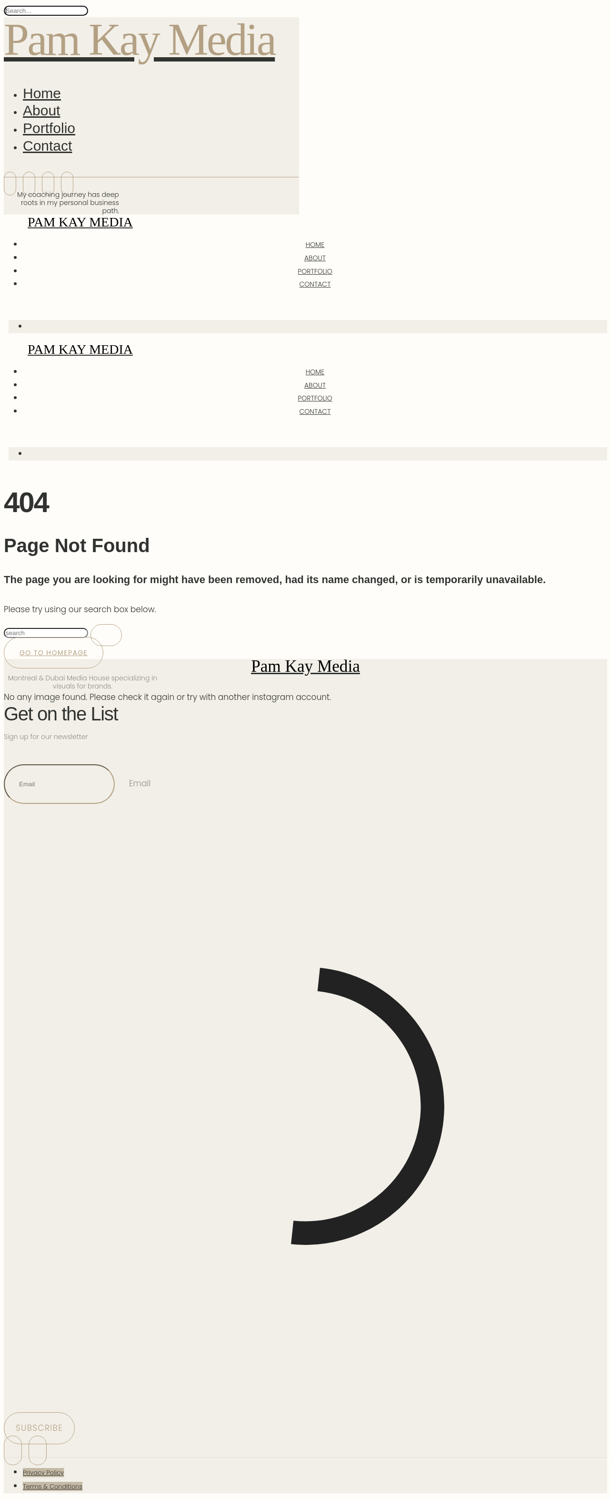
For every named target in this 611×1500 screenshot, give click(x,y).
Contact (47, 146)
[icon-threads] (67, 183)
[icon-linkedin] (29, 183)
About (41, 110)
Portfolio (49, 128)
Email (139, 783)
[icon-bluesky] (48, 183)
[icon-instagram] (10, 183)
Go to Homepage (54, 653)
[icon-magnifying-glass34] (12, 305)
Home (42, 93)
